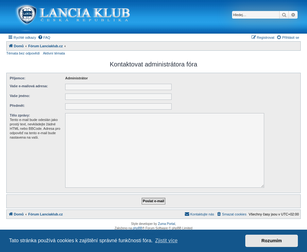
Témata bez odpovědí (23, 53)
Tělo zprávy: (20, 115)
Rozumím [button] (271, 240)
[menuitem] (44, 37)
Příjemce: (18, 78)
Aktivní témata (54, 53)
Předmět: (17, 105)
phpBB (137, 228)
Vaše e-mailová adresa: (29, 86)
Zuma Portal (166, 224)
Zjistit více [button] (166, 240)
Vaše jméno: (20, 96)
